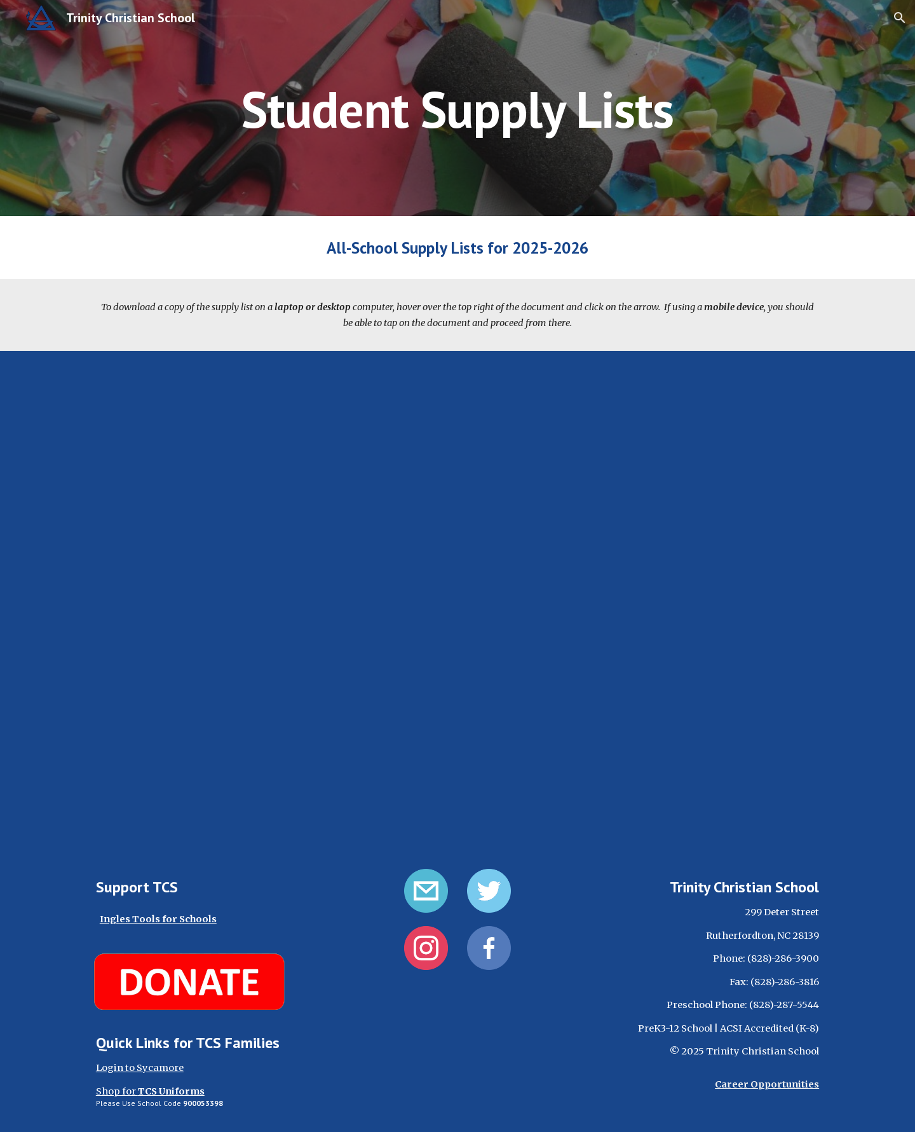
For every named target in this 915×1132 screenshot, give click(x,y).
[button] (899, 18)
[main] (457, 108)
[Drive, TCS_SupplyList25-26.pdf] (457, 602)
